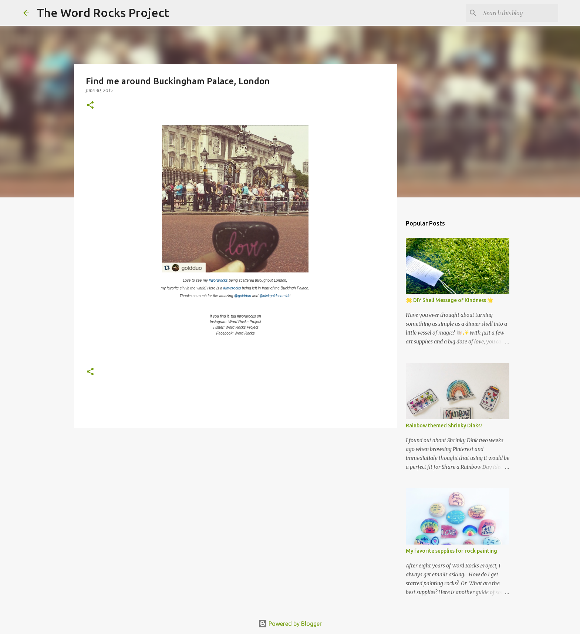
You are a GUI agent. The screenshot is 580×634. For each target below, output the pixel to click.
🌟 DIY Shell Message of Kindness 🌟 (449, 300)
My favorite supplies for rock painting (451, 551)
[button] (90, 106)
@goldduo (242, 296)
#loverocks (232, 288)
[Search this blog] (519, 13)
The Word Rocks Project (103, 12)
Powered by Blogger (290, 623)
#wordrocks (218, 280)
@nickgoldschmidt (274, 296)
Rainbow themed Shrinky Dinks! (444, 425)
